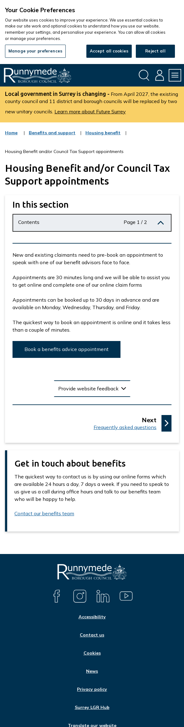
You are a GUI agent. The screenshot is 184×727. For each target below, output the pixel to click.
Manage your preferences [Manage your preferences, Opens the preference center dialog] (35, 50)
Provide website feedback (88, 388)
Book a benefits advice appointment (66, 349)
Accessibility (92, 617)
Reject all (155, 50)
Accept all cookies (109, 50)
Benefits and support (52, 137)
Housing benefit (102, 137)
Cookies (92, 653)
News (92, 671)
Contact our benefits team (44, 513)
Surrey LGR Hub (92, 707)
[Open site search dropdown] (144, 75)
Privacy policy (92, 689)
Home (11, 133)
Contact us (92, 635)
